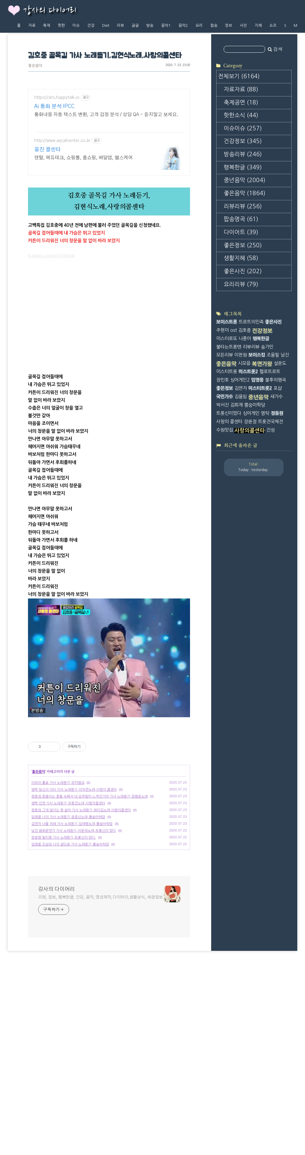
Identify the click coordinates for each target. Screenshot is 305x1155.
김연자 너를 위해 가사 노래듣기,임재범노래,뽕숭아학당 (72, 1006)
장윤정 (250, 676)
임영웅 (257, 635)
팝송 (213, 25)
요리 (199, 25)
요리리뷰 (241, 360)
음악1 (166, 25)
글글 (135, 25)
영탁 (265, 668)
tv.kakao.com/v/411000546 (51, 355)
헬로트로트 (269, 626)
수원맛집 (224, 684)
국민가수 (224, 651)
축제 (46, 25)
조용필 (273, 610)
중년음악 (244, 257)
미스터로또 (226, 593)
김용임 (240, 651)
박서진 (222, 660)
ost (233, 585)
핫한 (61, 25)
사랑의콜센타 (249, 685)
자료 (31, 25)
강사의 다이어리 (49, 10)
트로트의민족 (251, 577)
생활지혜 (241, 334)
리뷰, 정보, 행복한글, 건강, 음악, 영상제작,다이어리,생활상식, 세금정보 (100, 1080)
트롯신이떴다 (228, 668)
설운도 (280, 618)
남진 (285, 610)
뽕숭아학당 (254, 660)
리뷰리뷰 (243, 282)
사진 (243, 25)
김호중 (244, 585)
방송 (149, 25)
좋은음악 (35, 66)
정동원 (277, 668)
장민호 (222, 635)
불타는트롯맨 (228, 601)
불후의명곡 (275, 635)
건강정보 (243, 218)
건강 (90, 25)
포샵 (277, 643)
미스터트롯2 (260, 643)
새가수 (276, 651)
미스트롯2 (248, 626)
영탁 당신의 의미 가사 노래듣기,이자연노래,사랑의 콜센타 (74, 972)
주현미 (222, 585)
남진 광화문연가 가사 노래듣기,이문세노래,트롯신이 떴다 (73, 1013)
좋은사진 (243, 348)
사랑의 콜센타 (229, 676)
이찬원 (240, 610)
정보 (228, 25)
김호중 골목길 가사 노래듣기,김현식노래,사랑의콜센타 (105, 56)
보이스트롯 (226, 577)
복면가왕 (262, 619)
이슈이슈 (243, 205)
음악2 (183, 25)
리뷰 (120, 25)
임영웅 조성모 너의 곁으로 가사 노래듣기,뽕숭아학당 (70, 1027)
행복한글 (243, 243)
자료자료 (241, 166)
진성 (270, 684)
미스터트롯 (226, 626)
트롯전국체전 (270, 676)
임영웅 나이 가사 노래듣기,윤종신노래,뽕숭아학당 (68, 999)
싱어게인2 (240, 635)
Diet (105, 25)
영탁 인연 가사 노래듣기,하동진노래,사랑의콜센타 (68, 986)
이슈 (76, 25)
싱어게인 (251, 668)
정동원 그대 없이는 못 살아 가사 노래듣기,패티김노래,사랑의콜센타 (81, 993)
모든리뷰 (224, 610)
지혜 (258, 25)
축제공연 (241, 179)
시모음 (244, 618)
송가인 (267, 601)
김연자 (240, 643)
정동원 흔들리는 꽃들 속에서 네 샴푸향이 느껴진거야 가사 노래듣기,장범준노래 (89, 979)
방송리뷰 (243, 231)
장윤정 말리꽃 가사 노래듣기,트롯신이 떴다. (63, 1020)
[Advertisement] (109, 141)
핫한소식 (241, 192)
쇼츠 (272, 25)
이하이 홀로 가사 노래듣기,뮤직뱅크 (57, 965)
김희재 (236, 660)
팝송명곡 (241, 295)
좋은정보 (243, 321)
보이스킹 (256, 610)
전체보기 (239, 153)
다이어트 (241, 309)
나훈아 (245, 593)
